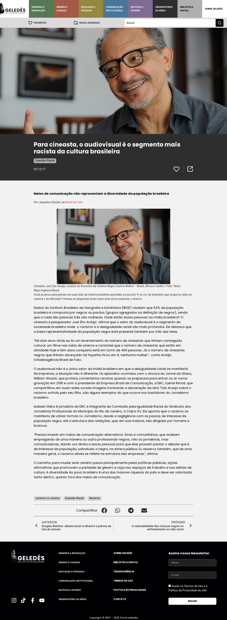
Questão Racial (44, 160)
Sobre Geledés (214, 8)
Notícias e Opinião (137, 9)
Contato (120, 599)
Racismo (94, 498)
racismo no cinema (47, 498)
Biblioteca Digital (186, 9)
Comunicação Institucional (114, 9)
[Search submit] (219, 23)
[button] (104, 510)
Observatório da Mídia (164, 9)
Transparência (124, 571)
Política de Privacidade (130, 590)
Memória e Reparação (38, 9)
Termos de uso (123, 580)
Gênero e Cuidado (61, 9)
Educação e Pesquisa (88, 9)
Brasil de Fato (75, 202)
